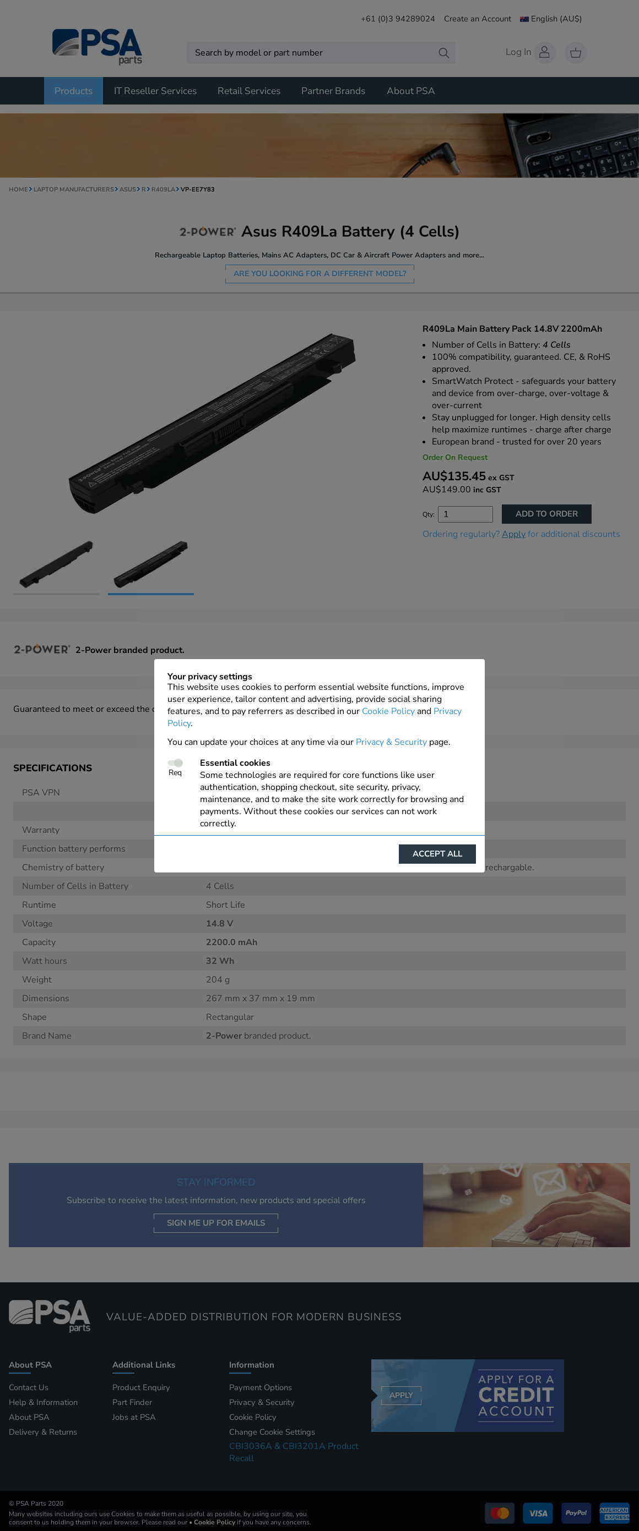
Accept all (437, 853)
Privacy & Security (391, 742)
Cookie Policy (388, 711)
